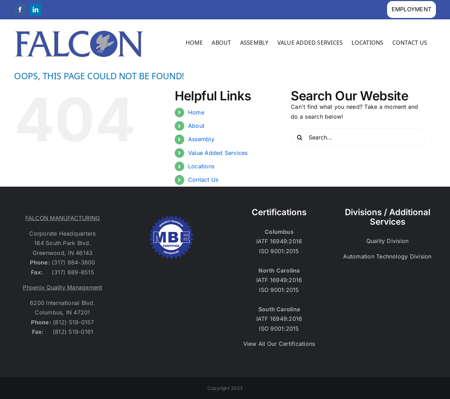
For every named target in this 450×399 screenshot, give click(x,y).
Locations (201, 166)
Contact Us (203, 179)
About (196, 125)
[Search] (299, 137)
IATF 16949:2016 (279, 241)
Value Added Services (218, 152)
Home (196, 112)
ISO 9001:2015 (279, 251)
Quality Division (387, 240)
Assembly (201, 139)
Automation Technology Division (387, 256)
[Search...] (357, 137)
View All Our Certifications (279, 343)
